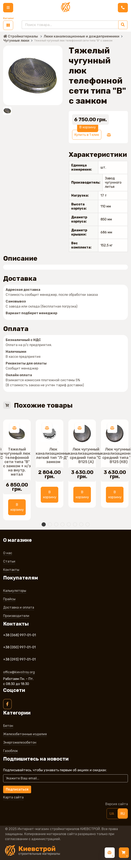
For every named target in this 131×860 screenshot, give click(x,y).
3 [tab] (56, 524)
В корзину (87, 127)
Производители (16, 616)
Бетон (8, 726)
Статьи (9, 561)
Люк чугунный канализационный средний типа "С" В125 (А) (85, 455)
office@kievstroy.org (19, 672)
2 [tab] (50, 524)
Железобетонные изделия (25, 734)
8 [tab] (87, 524)
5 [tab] (69, 524)
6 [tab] (75, 524)
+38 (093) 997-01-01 (19, 659)
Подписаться (17, 789)
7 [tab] (81, 524)
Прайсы (9, 599)
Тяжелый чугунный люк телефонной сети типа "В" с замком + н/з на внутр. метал (17, 461)
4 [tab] (62, 524)
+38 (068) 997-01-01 (19, 635)
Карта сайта (13, 797)
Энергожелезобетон (19, 742)
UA (111, 814)
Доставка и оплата (18, 607)
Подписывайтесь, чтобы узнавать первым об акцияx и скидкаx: (56, 770)
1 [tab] (44, 524)
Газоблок (10, 751)
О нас (7, 553)
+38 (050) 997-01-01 (19, 647)
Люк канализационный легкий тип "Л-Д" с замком (53, 455)
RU (123, 814)
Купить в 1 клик (86, 135)
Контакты (11, 570)
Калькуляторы (14, 591)
